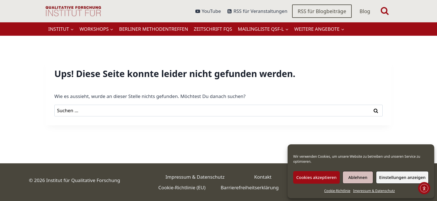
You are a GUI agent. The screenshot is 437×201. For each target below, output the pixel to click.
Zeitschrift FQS (213, 29)
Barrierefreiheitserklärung (250, 187)
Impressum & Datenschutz (374, 190)
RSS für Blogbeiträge (322, 11)
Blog (365, 11)
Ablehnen (358, 177)
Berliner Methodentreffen (153, 29)
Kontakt (262, 177)
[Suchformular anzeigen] (385, 11)
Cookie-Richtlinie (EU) (181, 187)
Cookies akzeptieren (316, 177)
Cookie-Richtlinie (337, 190)
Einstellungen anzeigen (402, 177)
